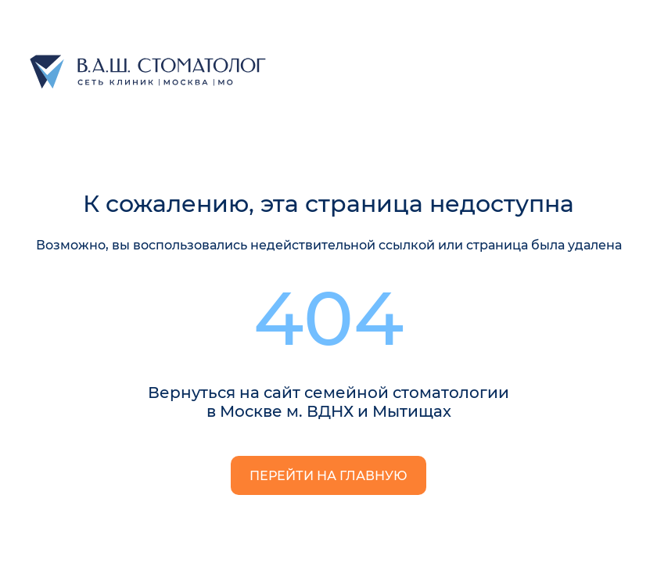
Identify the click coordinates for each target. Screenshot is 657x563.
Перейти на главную (328, 475)
